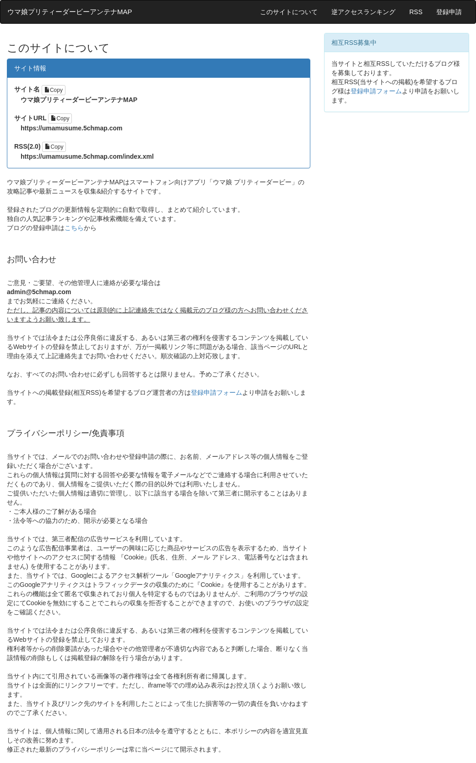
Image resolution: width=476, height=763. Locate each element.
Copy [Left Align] (53, 90)
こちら (74, 227)
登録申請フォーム (216, 392)
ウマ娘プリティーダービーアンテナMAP (69, 12)
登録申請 (449, 12)
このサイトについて (289, 12)
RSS (415, 12)
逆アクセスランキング (363, 12)
